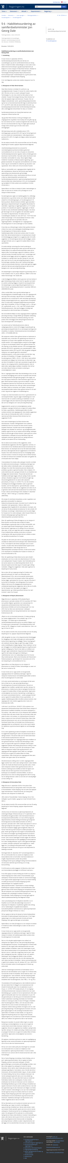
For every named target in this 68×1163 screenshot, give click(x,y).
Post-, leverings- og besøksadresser (55, 1152)
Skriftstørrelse (56, 2)
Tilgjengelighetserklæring (31, 1149)
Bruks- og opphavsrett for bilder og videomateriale (34, 1152)
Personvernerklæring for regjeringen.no (31, 1145)
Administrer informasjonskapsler (33, 1148)
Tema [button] (4, 11)
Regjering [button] (47, 11)
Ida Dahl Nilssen (60, 1140)
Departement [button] (35, 11)
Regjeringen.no (15, 7)
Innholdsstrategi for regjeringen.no (34, 1142)
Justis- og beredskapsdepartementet (57, 30)
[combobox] (48, 7)
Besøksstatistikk (29, 1154)
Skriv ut (65, 15)
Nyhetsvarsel (28, 1156)
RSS (26, 1158)
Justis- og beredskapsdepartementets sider (54, 1137)
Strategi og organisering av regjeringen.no (32, 1140)
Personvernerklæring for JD (53, 1147)
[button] (11, 15)
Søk (64, 7)
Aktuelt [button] (24, 11)
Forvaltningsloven (52, 41)
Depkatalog (55, 1144)
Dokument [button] (13, 11)
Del (59, 15)
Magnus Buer (56, 1142)
